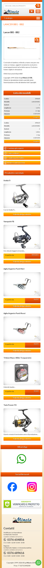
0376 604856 (15, 539)
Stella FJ (7, 180)
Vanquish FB (9, 221)
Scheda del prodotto (22, 214)
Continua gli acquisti (14, 148)
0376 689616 (15, 553)
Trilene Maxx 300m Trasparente (17, 358)
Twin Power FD (10, 405)
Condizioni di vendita (14, 158)
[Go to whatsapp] (38, 563)
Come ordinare (11, 153)
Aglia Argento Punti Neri (14, 269)
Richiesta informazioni (14, 162)
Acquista (36, 117)
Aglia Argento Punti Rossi (14, 313)
